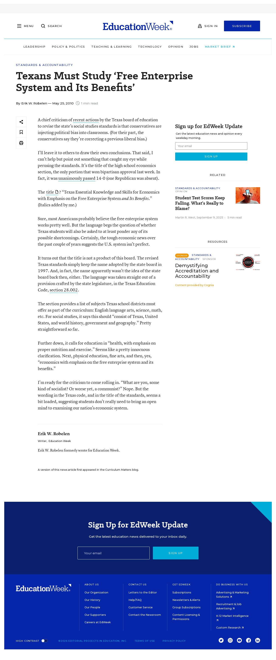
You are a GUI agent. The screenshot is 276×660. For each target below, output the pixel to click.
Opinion (184, 46)
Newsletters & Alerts (186, 600)
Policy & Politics (77, 46)
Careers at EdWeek (97, 622)
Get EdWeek (181, 584)
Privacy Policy (174, 640)
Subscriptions (181, 592)
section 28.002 (64, 290)
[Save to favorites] (21, 132)
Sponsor (209, 259)
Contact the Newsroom (144, 614)
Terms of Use (145, 640)
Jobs (203, 46)
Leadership (43, 46)
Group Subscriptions (186, 607)
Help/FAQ (135, 600)
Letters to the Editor (142, 592)
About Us (91, 584)
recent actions (86, 120)
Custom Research (230, 627)
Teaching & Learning (120, 46)
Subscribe (242, 26)
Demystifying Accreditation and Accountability (197, 271)
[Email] (113, 553)
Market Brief (229, 46)
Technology (159, 46)
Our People (92, 607)
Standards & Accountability (44, 65)
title (52, 192)
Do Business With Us (232, 584)
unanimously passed (76, 178)
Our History (92, 600)
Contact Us (137, 584)
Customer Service (140, 607)
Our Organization (96, 592)
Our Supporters (95, 614)
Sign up (176, 553)
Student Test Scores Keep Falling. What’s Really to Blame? (200, 203)
